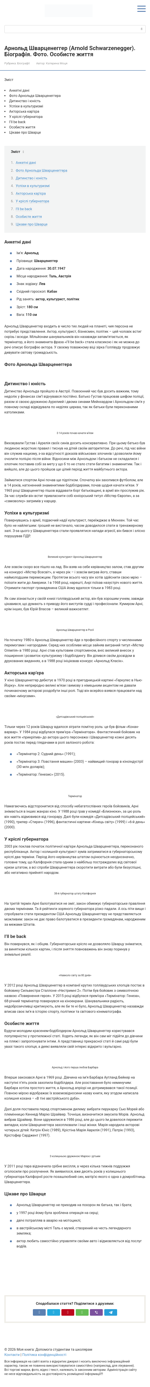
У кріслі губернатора (32, 201)
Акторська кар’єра (31, 193)
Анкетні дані (26, 163)
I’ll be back (24, 209)
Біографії (23, 63)
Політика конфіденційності (44, 1355)
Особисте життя (29, 217)
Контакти (12, 1355)
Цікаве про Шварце (31, 224)
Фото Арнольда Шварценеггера (41, 170)
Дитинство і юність (31, 178)
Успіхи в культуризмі (33, 186)
